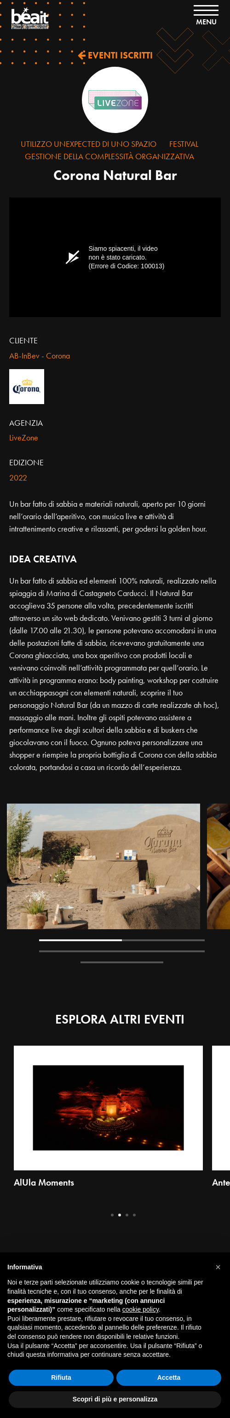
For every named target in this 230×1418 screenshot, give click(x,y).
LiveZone (23, 437)
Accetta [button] (169, 1377)
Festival (183, 144)
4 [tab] (163, 951)
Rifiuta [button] (61, 1377)
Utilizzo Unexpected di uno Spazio (88, 144)
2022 (18, 477)
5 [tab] (121, 962)
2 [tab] (163, 940)
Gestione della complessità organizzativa (109, 156)
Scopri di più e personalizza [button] (115, 1399)
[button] (218, 1267)
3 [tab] (80, 951)
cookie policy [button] (140, 1309)
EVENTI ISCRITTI (115, 55)
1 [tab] (80, 940)
